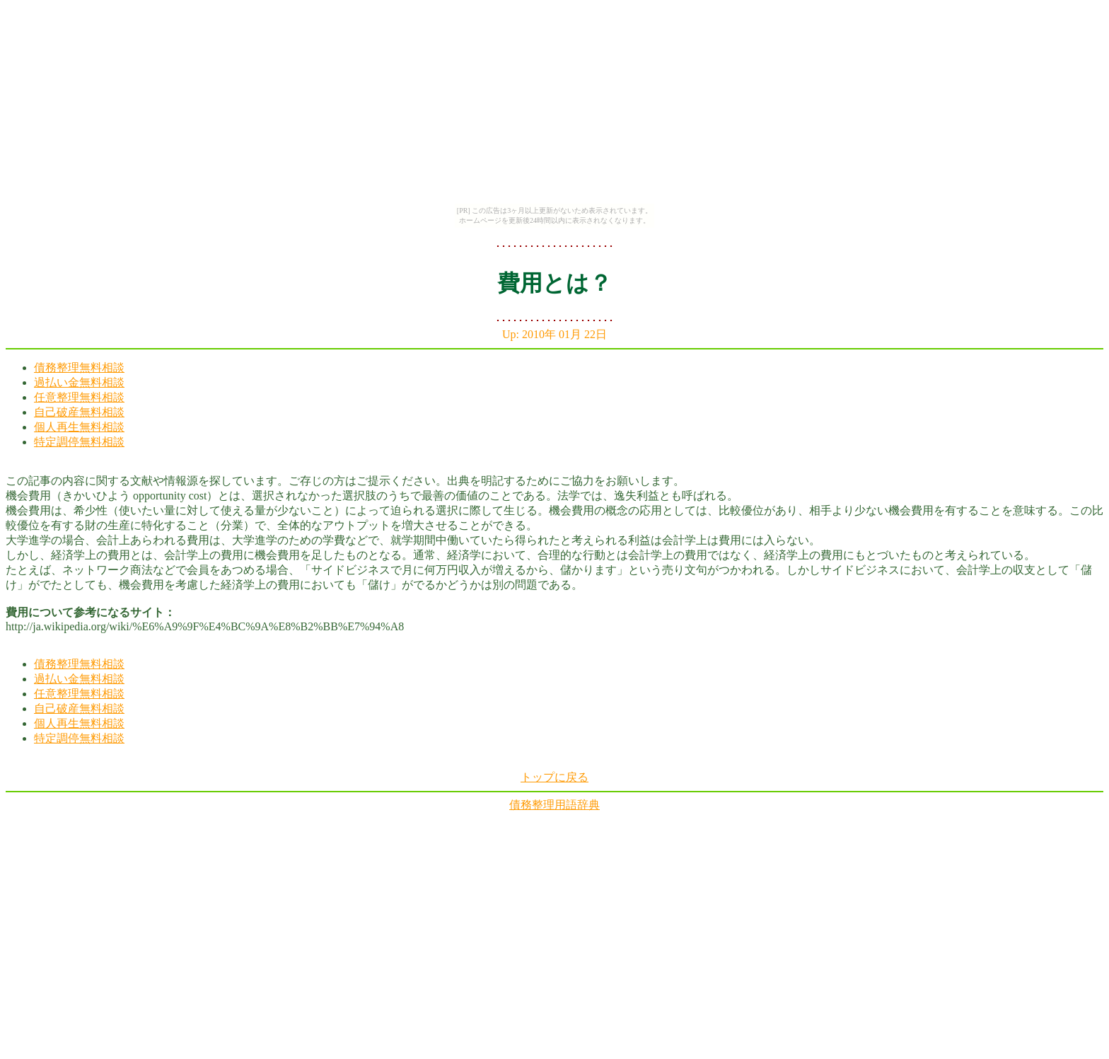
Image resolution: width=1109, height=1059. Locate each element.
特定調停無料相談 (79, 442)
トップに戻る (554, 777)
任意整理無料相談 (79, 397)
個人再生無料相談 (79, 427)
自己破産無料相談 (79, 412)
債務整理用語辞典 (554, 805)
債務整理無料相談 (79, 367)
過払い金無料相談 (79, 382)
